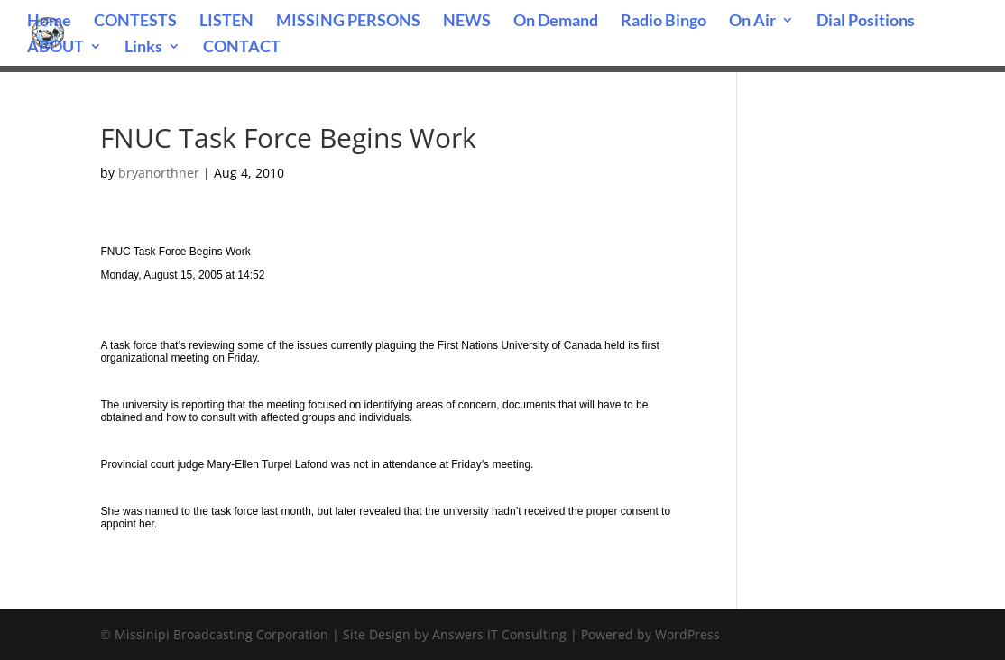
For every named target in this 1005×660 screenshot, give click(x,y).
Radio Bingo (663, 22)
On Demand (555, 22)
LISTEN (226, 22)
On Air (752, 22)
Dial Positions (865, 22)
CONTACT (242, 48)
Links (143, 48)
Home (49, 22)
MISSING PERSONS (348, 22)
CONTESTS (135, 22)
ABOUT (55, 48)
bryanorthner (158, 172)
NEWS (467, 22)
